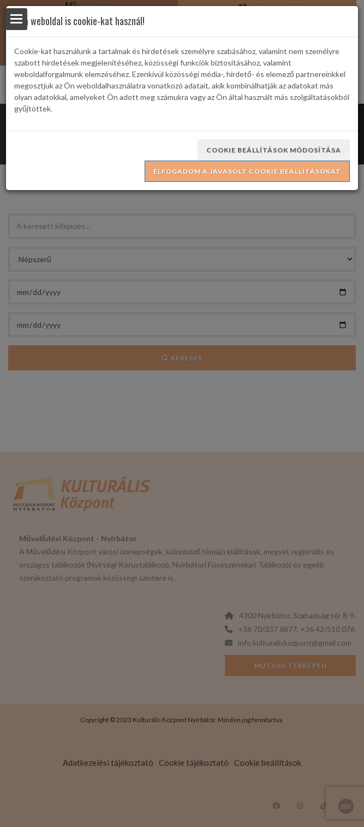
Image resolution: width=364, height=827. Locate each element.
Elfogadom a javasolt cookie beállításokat (247, 171)
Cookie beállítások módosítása (273, 150)
